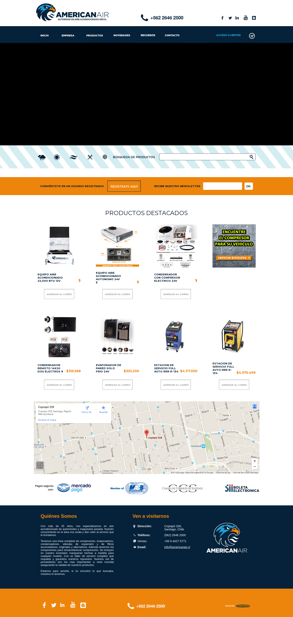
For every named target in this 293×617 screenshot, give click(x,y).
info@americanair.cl (177, 547)
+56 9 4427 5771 (175, 541)
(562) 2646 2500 (175, 535)
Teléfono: (143, 535)
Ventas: (142, 541)
